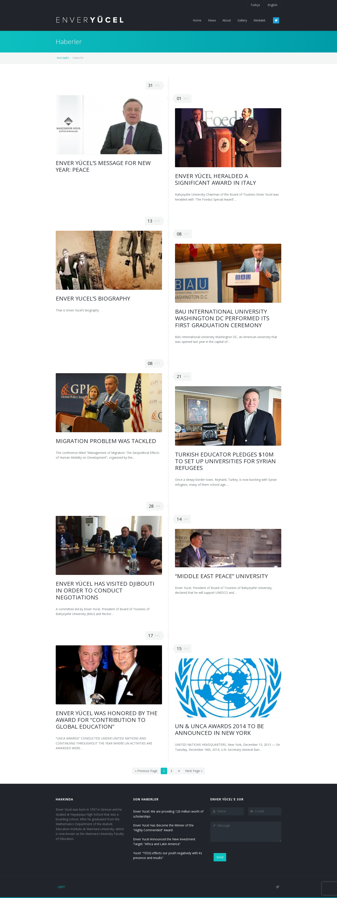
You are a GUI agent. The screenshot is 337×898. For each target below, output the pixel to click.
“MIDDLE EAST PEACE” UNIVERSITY (221, 576)
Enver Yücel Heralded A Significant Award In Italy (215, 179)
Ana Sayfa (63, 58)
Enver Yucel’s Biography (93, 298)
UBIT (61, 887)
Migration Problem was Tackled (106, 441)
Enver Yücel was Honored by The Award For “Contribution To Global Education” (106, 719)
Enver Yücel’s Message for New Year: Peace (103, 166)
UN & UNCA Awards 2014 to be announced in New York (219, 729)
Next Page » (193, 771)
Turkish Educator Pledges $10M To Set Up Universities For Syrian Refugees (225, 461)
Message (245, 831)
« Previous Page (146, 771)
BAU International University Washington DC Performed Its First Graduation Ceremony (222, 318)
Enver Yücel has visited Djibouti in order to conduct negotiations (105, 590)
